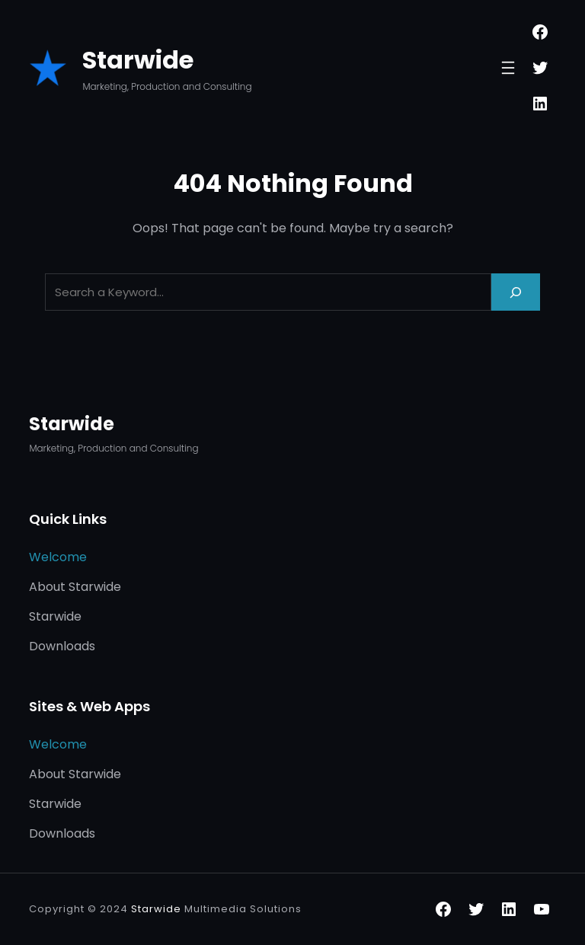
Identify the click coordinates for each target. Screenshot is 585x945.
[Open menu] (508, 68)
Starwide (137, 60)
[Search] (515, 292)
